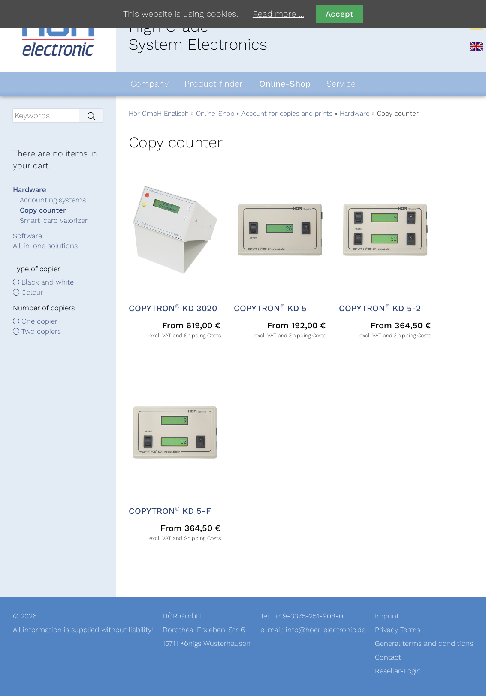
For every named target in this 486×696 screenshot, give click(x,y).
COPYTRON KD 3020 (173, 308)
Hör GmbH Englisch (159, 113)
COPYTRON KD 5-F (170, 511)
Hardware (355, 113)
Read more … (278, 14)
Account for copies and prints (286, 113)
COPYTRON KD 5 (270, 308)
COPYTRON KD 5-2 (380, 308)
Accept (339, 13)
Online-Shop (215, 113)
